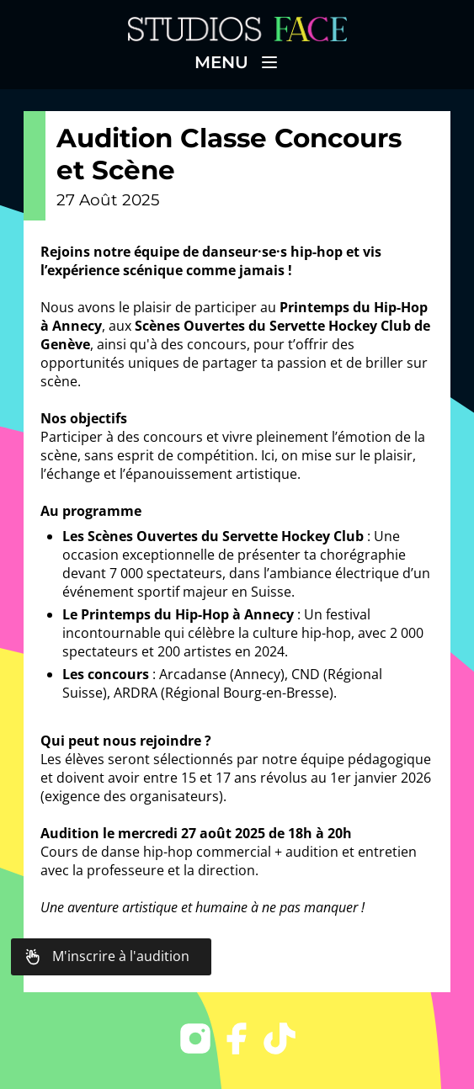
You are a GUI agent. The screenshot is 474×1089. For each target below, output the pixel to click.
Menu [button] (237, 62)
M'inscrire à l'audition (106, 957)
